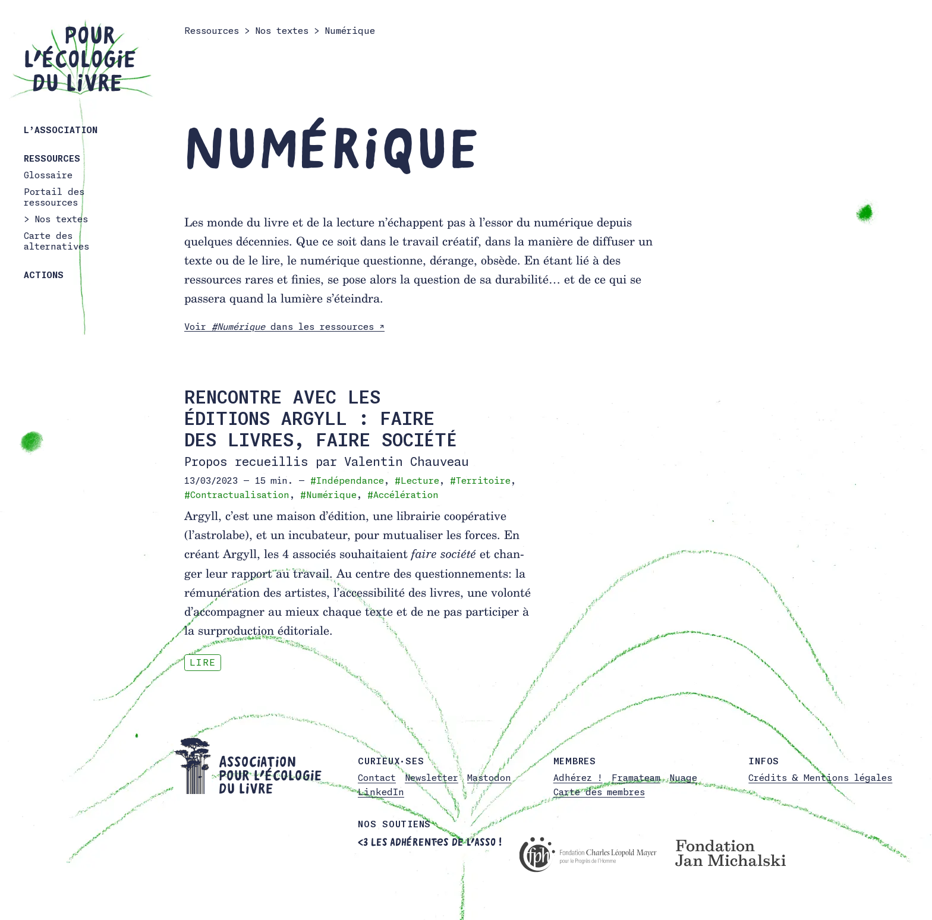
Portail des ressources (54, 197)
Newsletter (431, 778)
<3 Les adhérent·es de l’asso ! (430, 842)
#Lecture (417, 480)
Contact (377, 778)
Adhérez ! (578, 778)
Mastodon (489, 778)
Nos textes (61, 219)
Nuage (683, 778)
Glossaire (48, 175)
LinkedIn (381, 792)
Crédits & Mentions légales (820, 778)
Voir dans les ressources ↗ (284, 327)
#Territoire (480, 480)
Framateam (636, 778)
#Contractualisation (236, 495)
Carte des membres (599, 792)
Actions (44, 275)
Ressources (52, 158)
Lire (203, 662)
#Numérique (328, 495)
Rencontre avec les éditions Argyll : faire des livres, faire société (320, 418)
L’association (60, 130)
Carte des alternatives (56, 241)
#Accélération (403, 495)
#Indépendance (347, 480)
